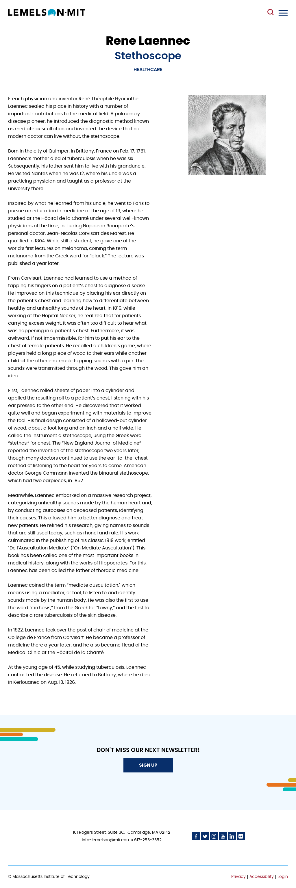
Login (283, 877)
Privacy (238, 877)
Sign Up (148, 765)
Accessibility (261, 877)
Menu (283, 13)
